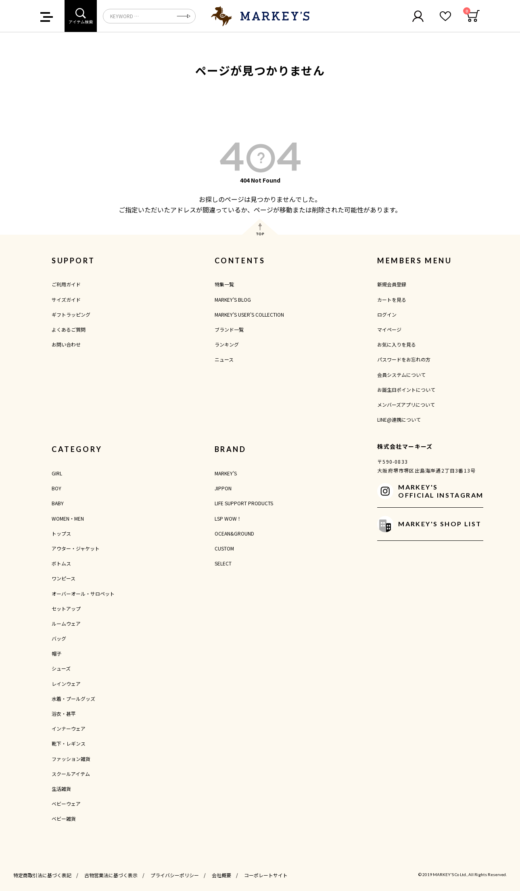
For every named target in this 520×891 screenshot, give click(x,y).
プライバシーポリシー (174, 875)
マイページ (389, 329)
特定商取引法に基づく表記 (42, 875)
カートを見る (391, 299)
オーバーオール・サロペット (83, 593)
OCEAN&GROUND (234, 533)
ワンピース (63, 578)
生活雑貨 (61, 788)
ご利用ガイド (66, 284)
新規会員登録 (391, 284)
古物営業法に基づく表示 (111, 875)
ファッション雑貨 (71, 758)
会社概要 (221, 875)
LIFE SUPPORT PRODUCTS (244, 503)
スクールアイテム (71, 773)
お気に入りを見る (396, 344)
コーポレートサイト (266, 875)
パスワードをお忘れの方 (403, 359)
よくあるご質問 (69, 329)
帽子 (56, 653)
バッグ (59, 638)
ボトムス (61, 563)
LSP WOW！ (228, 518)
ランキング (227, 344)
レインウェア (66, 683)
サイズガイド (66, 299)
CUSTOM (224, 548)
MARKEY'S (226, 473)
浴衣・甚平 (64, 713)
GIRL (57, 473)
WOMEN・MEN (68, 518)
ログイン (387, 314)
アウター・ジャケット (76, 548)
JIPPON (223, 488)
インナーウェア (69, 728)
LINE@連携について (399, 419)
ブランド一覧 (229, 329)
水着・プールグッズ (73, 698)
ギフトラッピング (71, 314)
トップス (61, 533)
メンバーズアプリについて (406, 404)
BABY (58, 503)
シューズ (61, 668)
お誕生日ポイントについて (406, 389)
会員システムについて (401, 374)
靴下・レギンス (69, 743)
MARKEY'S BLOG (233, 299)
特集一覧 (224, 284)
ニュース (224, 359)
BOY (56, 488)
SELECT (223, 563)
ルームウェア (66, 623)
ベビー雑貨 (64, 818)
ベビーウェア (66, 803)
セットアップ (66, 608)
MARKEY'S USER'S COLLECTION (249, 314)
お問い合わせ (66, 344)
